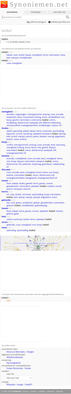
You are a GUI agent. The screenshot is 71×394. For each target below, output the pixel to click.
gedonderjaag (41, 205)
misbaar (50, 186)
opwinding (17, 131)
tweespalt (34, 122)
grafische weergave (36, 22)
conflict (10, 144)
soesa (16, 139)
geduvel (10, 205)
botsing (37, 117)
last (8, 202)
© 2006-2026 (11, 391)
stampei (14, 57)
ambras (23, 139)
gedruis (10, 213)
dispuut (52, 147)
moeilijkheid (20, 158)
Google (20, 384)
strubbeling (11, 122)
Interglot (30, 351)
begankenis (60, 136)
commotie (47, 131)
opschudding (58, 131)
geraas (42, 183)
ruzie (15, 55)
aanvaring (60, 144)
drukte (21, 55)
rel (8, 194)
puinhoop (18, 219)
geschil (15, 120)
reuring (50, 136)
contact (33, 391)
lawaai (28, 55)
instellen (42, 391)
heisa (62, 55)
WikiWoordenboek (15, 357)
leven (9, 183)
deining (62, 133)
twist (19, 117)
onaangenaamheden (15, 178)
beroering (27, 133)
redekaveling (58, 164)
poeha (35, 136)
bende (26, 219)
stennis (29, 136)
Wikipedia (11, 384)
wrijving (46, 114)
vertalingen (36, 12)
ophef (9, 131)
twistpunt (40, 161)
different (46, 122)
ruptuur (55, 125)
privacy (25, 391)
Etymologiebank (14, 363)
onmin (52, 120)
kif (60, 125)
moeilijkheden (25, 57)
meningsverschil (34, 114)
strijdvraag (36, 164)
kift (40, 122)
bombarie (46, 133)
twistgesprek (31, 178)
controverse (36, 120)
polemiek (26, 164)
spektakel (37, 133)
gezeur (19, 202)
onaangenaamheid (29, 125)
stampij (21, 136)
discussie (6, 169)
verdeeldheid (54, 117)
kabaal (9, 55)
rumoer (19, 133)
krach (54, 197)
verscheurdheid (13, 125)
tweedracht (11, 117)
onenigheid (37, 55)
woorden (10, 114)
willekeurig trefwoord (59, 22)
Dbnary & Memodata (16, 351)
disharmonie (23, 122)
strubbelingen (44, 125)
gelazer (37, 202)
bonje (9, 120)
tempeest (18, 189)
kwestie (5, 155)
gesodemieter (12, 186)
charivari (27, 189)
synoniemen (12, 12)
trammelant (54, 55)
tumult (14, 136)
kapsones (11, 133)
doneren (50, 391)
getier (16, 213)
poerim (10, 139)
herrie (45, 55)
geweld (29, 183)
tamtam (59, 211)
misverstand (28, 117)
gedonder (6, 200)
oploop (21, 197)
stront (44, 117)
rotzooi (10, 219)
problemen (28, 202)
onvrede (59, 114)
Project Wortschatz (15, 368)
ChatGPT (28, 384)
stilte (9, 300)
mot (62, 117)
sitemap (59, 391)
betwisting (55, 122)
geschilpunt (47, 164)
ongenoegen (20, 114)
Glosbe (28, 368)
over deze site (59, 12)
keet (8, 57)
